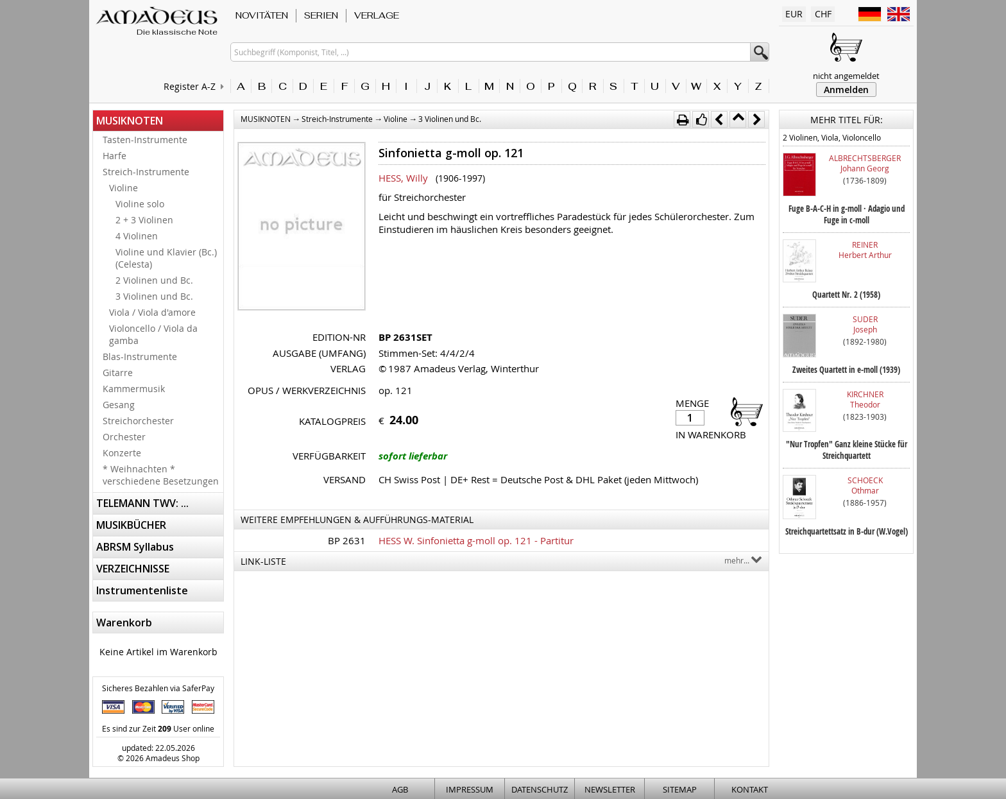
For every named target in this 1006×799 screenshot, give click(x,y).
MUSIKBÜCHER (131, 525)
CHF (823, 14)
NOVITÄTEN (261, 15)
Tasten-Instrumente (145, 139)
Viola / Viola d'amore (152, 312)
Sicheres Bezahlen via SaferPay (158, 688)
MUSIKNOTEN (129, 121)
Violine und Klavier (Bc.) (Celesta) (166, 258)
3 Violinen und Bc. (154, 296)
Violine (123, 188)
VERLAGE (376, 15)
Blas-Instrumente (140, 356)
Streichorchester (138, 421)
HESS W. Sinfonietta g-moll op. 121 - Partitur (476, 540)
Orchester (124, 437)
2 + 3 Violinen (144, 220)
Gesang (119, 405)
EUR (794, 14)
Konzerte (122, 453)
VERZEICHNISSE (132, 569)
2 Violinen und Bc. (154, 280)
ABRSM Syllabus (135, 547)
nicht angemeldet (846, 76)
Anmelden (846, 89)
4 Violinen (136, 236)
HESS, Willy (403, 177)
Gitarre (118, 372)
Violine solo (139, 204)
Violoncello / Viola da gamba (153, 334)
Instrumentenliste (142, 590)
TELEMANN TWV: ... (142, 503)
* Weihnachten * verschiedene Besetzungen (161, 475)
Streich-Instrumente (146, 172)
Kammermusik (134, 388)
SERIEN (321, 15)
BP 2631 (347, 540)
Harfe (114, 156)
